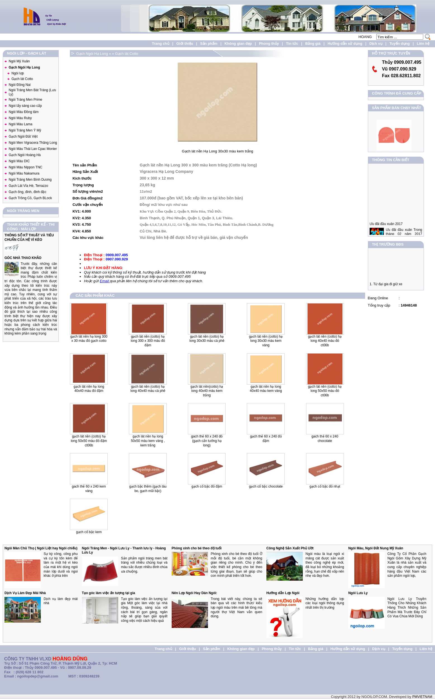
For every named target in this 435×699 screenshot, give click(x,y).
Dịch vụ (375, 43)
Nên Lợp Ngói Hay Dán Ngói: (194, 593)
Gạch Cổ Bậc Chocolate (266, 486)
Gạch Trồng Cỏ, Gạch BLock (30, 198)
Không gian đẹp (238, 43)
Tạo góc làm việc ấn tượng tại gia (108, 593)
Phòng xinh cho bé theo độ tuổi (197, 548)
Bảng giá (313, 43)
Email (105, 281)
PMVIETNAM (422, 697)
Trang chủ (160, 43)
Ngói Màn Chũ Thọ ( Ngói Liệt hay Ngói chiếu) (40, 548)
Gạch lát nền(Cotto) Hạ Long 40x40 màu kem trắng (206, 391)
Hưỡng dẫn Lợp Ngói (282, 593)
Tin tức (292, 43)
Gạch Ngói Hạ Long (24, 67)
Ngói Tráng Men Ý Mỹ (25, 130)
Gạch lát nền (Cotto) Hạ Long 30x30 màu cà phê (207, 339)
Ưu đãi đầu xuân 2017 (386, 228)
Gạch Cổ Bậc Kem (89, 532)
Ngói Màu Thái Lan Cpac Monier (33, 149)
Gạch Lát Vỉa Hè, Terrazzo (28, 186)
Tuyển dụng (399, 43)
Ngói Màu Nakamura (24, 173)
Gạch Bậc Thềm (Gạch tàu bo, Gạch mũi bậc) (147, 488)
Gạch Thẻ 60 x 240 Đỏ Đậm (266, 438)
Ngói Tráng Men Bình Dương (30, 180)
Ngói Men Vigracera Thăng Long (33, 143)
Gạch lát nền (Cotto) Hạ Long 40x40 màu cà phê (148, 389)
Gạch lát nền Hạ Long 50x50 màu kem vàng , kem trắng (148, 440)
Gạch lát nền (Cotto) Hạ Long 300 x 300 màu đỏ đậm (148, 341)
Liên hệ (423, 43)
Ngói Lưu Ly (358, 593)
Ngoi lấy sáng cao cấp (25, 106)
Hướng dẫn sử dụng (345, 43)
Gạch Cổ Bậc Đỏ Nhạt (324, 486)
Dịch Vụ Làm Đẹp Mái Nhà (25, 593)
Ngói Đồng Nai (19, 85)
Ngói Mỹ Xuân (19, 61)
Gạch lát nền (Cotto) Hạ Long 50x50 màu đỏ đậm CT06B (89, 440)
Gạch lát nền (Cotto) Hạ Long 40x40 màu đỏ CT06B (325, 341)
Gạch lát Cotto (22, 79)
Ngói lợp (17, 73)
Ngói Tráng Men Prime (25, 100)
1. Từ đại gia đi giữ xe (386, 286)
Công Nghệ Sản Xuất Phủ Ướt (290, 548)
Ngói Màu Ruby (20, 118)
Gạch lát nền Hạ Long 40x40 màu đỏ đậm (89, 389)
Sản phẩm (209, 43)
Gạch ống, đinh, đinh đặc (27, 192)
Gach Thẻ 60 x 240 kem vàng (89, 488)
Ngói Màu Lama (20, 124)
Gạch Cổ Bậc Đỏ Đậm (207, 486)
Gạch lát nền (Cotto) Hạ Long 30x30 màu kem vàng (266, 341)
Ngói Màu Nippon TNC (25, 167)
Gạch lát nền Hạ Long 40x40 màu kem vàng (266, 389)
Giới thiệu (184, 43)
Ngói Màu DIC (19, 161)
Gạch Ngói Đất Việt (23, 136)
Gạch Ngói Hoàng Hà (25, 155)
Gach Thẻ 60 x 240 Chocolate (324, 438)
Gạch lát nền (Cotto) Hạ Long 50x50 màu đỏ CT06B (325, 391)
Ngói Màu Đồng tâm (24, 112)
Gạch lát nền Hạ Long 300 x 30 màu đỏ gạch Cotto (88, 339)
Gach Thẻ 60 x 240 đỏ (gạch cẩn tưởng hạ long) (207, 440)
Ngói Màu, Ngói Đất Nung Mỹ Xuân (375, 548)
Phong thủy (269, 43)
